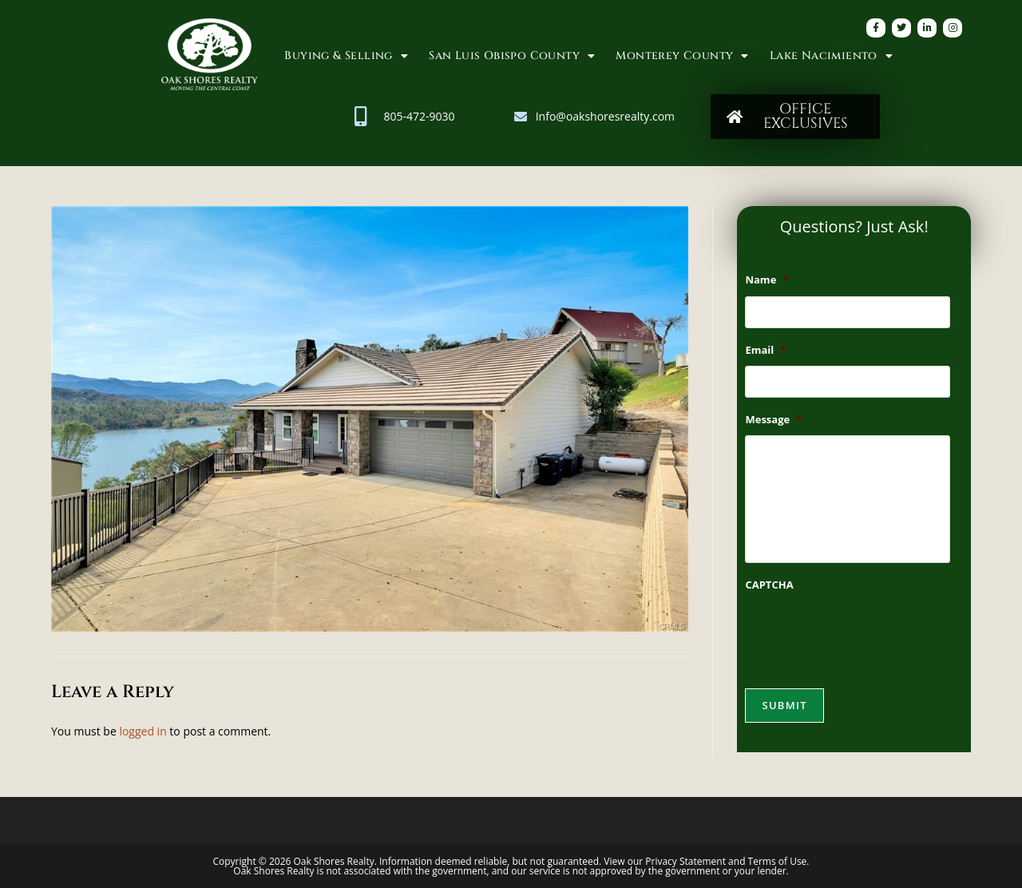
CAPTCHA (769, 586)
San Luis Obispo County (512, 55)
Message (773, 419)
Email (765, 350)
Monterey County (682, 55)
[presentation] (866, 632)
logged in (142, 731)
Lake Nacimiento (831, 55)
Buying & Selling (346, 55)
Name (766, 280)
